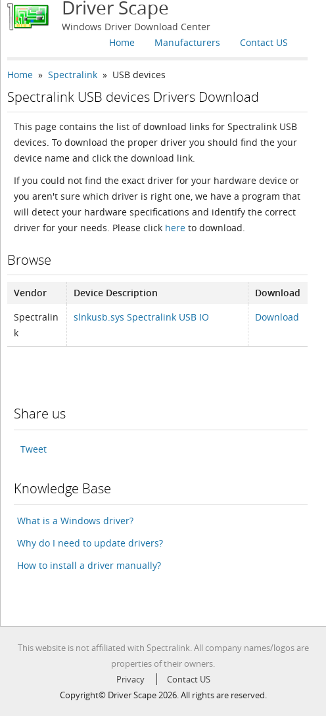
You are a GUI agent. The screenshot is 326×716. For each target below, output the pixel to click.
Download (277, 317)
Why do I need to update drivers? (90, 543)
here (175, 227)
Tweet (33, 449)
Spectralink (72, 74)
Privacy (130, 679)
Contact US (264, 42)
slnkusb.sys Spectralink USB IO (141, 317)
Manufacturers (187, 42)
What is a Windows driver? (75, 520)
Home (122, 42)
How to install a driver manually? (89, 565)
